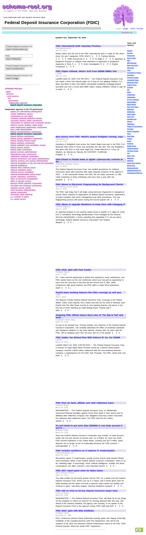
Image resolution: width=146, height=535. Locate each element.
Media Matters (131, 102)
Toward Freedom (132, 148)
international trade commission (23, 154)
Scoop (129, 141)
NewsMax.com (132, 119)
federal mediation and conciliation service (28, 145)
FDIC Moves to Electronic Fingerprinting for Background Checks (89, 184)
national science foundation (22, 172)
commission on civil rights (21, 116)
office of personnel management (24, 179)
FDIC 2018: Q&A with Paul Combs (73, 270)
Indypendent (131, 97)
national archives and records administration (29, 161)
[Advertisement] (80, 112)
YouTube (139, 29)
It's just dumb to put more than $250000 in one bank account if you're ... (89, 426)
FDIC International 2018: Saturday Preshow (78, 46)
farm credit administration (21, 130)
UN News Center (132, 151)
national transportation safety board (25, 174)
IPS (128, 90)
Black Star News (132, 65)
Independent (131, 95)
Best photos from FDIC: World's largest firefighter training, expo (89, 137)
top (138, 530)
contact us (126, 32)
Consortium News (133, 80)
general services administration (23, 152)
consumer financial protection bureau (26, 118)
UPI (128, 153)
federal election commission (22, 136)
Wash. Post (131, 156)
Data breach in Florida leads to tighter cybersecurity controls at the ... (89, 160)
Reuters (129, 139)
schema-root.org (13, 88)
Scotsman (130, 144)
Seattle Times (131, 146)
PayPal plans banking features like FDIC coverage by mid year (88, 292)
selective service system (20, 188)
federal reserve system (20, 147)
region (8, 92)
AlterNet (129, 51)
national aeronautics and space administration (29, 159)
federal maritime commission (22, 143)
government (13, 101)
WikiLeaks (130, 158)
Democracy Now (132, 83)
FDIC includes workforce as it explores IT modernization (85, 450)
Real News (130, 136)
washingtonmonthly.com (134, 173)
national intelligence (18, 165)
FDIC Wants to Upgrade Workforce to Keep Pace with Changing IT (90, 204)
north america (13, 96)
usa (9, 98)
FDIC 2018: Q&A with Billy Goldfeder (75, 511)
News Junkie (131, 114)
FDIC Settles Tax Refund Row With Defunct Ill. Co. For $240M (88, 337)
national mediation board (20, 170)
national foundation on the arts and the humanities (31, 163)
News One (130, 117)
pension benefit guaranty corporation (26, 183)
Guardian (130, 87)
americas (10, 94)
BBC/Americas (131, 63)
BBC (128, 61)
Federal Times (131, 85)
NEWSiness (131, 112)
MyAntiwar (130, 109)
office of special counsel (20, 181)
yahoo (133, 29)
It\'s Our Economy (133, 100)
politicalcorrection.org (134, 170)
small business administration (23, 190)
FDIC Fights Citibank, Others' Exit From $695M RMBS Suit (86, 71)
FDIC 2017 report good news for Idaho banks (79, 470)
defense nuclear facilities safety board (26, 125)
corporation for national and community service (30, 123)
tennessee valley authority (21, 194)
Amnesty (130, 53)
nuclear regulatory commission (23, 177)
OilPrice (129, 122)
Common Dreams (133, 78)
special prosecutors (18, 192)
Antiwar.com (131, 56)
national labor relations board (22, 168)
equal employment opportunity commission (28, 127)
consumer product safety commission (26, 121)
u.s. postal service (18, 199)
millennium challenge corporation (24, 156)
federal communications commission (25, 132)
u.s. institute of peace (19, 197)
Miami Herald (131, 105)
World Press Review (133, 163)
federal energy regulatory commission (26, 139)
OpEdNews (130, 124)
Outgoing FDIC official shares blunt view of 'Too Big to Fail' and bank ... (89, 316)
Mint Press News (132, 107)
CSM (128, 70)
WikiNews (130, 161)
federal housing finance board (23, 141)
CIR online (130, 68)
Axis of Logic (131, 58)
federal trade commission (21, 150)
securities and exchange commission (26, 186)
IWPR (129, 92)
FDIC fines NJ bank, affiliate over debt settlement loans (85, 403)
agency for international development (26, 112)
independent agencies (18, 103)
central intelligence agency (21, 114)
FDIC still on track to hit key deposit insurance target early (86, 491)
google (125, 29)
